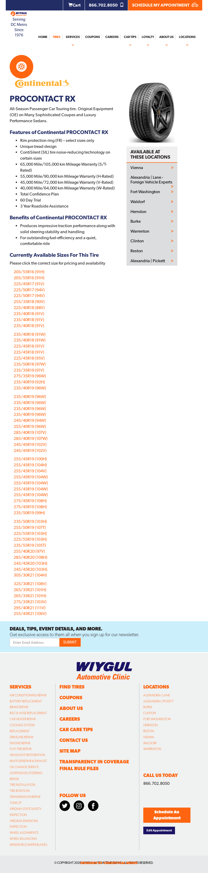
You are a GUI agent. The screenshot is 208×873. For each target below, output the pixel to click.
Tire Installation (22, 785)
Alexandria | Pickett (147, 261)
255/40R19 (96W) (30, 426)
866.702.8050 (106, 5)
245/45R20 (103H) (30, 563)
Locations (187, 37)
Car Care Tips (76, 729)
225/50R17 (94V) (29, 289)
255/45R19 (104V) (30, 470)
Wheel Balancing (23, 839)
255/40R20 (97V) (29, 551)
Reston (136, 251)
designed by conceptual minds (108, 863)
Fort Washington (145, 191)
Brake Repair (19, 707)
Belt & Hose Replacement (28, 713)
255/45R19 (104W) (31, 476)
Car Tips (130, 37)
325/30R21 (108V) (30, 583)
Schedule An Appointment (166, 814)
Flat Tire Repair (20, 749)
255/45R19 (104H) (30, 464)
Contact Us (73, 740)
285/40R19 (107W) (31, 438)
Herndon (138, 211)
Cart (74, 5)
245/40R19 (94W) (30, 420)
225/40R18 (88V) (29, 307)
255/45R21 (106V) (30, 613)
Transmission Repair (25, 797)
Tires (57, 37)
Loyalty (148, 37)
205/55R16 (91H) (29, 271)
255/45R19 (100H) (30, 458)
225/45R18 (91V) (29, 346)
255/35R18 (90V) (29, 301)
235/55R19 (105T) (30, 545)
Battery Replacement (26, 701)
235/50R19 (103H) (30, 521)
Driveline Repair (21, 737)
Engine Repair (20, 743)
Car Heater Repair (23, 719)
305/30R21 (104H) (30, 575)
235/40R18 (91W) (30, 334)
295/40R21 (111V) (30, 607)
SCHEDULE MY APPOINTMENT (165, 5)
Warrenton (139, 231)
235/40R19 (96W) (30, 387)
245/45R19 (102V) (30, 444)
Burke (135, 221)
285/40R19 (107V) (30, 432)
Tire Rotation (20, 791)
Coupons (92, 37)
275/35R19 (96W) (30, 375)
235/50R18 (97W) (30, 364)
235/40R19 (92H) (29, 381)
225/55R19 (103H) (30, 533)
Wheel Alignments (24, 833)
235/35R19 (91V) (29, 370)
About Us (166, 37)
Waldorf (137, 201)
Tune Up (15, 803)
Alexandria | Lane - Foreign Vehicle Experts (151, 179)
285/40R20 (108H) (30, 557)
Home (42, 37)
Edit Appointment (159, 830)
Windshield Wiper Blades (28, 845)
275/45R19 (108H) (30, 500)
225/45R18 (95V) (29, 358)
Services (73, 37)
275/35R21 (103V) (30, 601)
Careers (112, 37)
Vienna (136, 167)
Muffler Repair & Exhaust (28, 761)
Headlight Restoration (27, 755)
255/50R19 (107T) (30, 527)
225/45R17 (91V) (29, 283)
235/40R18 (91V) (29, 313)
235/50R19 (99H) (29, 512)
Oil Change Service (24, 767)
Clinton (137, 241)
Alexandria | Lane (156, 695)
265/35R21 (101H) (30, 589)
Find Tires (71, 687)
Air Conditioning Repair (28, 695)
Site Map (69, 751)
